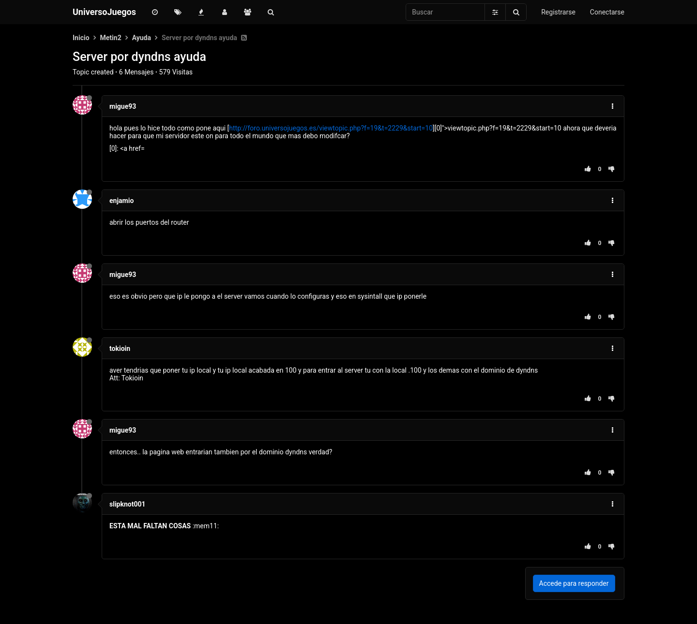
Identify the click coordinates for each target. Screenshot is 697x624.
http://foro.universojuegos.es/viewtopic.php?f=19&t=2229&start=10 (331, 128)
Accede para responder (574, 583)
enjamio (121, 200)
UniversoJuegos (104, 12)
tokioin (119, 348)
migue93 (122, 106)
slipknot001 (127, 504)
